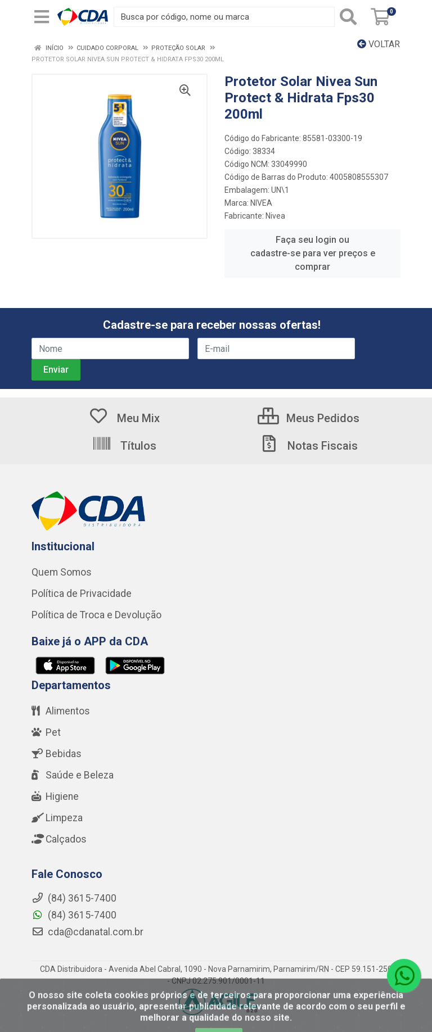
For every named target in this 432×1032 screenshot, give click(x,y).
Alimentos (61, 711)
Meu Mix (124, 418)
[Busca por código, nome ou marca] (224, 17)
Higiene (55, 796)
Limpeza (57, 817)
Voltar (378, 44)
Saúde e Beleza (73, 775)
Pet (46, 732)
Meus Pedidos (308, 418)
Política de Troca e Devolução (96, 615)
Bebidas (57, 753)
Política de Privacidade (82, 593)
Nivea (275, 215)
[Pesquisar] (350, 17)
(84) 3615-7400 (74, 915)
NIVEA (261, 202)
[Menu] (42, 17)
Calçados (59, 839)
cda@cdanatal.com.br (87, 932)
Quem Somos (62, 572)
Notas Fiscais (308, 445)
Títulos (124, 445)
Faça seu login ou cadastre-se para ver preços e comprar (312, 253)
